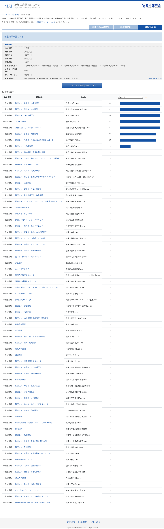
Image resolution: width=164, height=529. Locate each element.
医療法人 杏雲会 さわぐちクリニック (32, 244)
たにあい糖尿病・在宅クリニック (29, 257)
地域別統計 (125, 27)
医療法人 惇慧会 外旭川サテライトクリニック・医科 (38, 158)
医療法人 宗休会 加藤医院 (27, 410)
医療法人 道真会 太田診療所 (28, 171)
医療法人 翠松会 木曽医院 (27, 109)
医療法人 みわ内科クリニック (28, 165)
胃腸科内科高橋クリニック (26, 281)
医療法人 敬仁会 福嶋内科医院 (29, 484)
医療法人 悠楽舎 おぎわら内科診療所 (32, 232)
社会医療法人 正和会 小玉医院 (29, 128)
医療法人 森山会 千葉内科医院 (29, 189)
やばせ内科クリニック (25, 294)
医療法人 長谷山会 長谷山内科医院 (31, 337)
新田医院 (19, 330)
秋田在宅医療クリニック (25, 275)
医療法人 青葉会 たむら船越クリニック (32, 496)
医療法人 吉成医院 (24, 306)
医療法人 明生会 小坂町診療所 (29, 472)
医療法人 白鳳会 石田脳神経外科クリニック (34, 453)
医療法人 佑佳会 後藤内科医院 (29, 466)
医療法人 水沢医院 (24, 312)
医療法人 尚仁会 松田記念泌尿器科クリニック (35, 140)
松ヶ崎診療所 (21, 380)
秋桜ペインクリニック (25, 214)
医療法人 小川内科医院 (25, 115)
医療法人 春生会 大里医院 (27, 134)
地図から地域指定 (100, 27)
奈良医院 (19, 263)
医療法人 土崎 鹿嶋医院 (26, 343)
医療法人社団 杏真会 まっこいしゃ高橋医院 (34, 423)
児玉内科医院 (21, 478)
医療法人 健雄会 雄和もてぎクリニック (32, 404)
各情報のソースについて (46, 22)
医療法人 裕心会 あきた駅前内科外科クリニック (36, 177)
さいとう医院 (21, 121)
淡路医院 (19, 355)
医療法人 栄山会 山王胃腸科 (28, 103)
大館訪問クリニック (24, 300)
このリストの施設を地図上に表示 (82, 85)
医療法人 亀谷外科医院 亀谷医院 (30, 195)
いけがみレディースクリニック (28, 490)
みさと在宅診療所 (23, 269)
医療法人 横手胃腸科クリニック (29, 361)
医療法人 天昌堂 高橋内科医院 (29, 251)
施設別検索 (15, 14)
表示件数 (5, 92)
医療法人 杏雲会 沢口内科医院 (29, 367)
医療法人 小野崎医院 (25, 146)
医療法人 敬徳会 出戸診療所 (28, 398)
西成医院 (19, 429)
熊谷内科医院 (21, 324)
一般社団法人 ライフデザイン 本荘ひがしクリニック (38, 287)
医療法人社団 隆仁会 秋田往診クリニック (33, 502)
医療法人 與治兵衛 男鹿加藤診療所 (31, 152)
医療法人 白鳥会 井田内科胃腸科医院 (32, 441)
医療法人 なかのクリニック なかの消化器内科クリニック (39, 201)
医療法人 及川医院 (24, 447)
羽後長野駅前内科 (23, 208)
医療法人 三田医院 (24, 183)
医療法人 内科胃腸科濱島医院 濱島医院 (32, 318)
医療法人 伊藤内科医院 (25, 392)
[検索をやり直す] (155, 78)
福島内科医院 (21, 349)
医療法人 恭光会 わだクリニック (30, 226)
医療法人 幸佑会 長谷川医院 (28, 386)
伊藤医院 (19, 416)
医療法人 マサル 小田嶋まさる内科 (31, 238)
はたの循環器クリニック (25, 459)
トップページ (6, 14)
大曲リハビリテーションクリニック (30, 220)
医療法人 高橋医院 (24, 435)
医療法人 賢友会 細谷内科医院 (29, 373)
